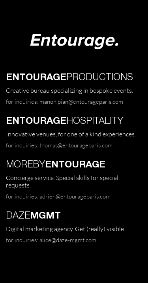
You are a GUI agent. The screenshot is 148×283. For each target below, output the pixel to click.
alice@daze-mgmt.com (67, 239)
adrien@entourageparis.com (75, 196)
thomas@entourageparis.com (75, 145)
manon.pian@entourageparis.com (81, 101)
